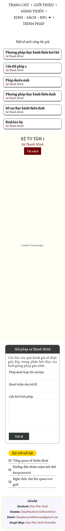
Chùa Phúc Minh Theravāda (40, 522)
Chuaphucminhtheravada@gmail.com (37, 517)
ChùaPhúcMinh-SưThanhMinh (38, 512)
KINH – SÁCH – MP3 (32, 17)
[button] (32, 151)
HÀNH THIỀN (32, 11)
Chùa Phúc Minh (38, 506)
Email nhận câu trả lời (32, 388)
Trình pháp (33, 23)
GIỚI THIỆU (44, 4)
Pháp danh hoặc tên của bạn (32, 375)
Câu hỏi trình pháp (32, 412)
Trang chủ (19, 4)
